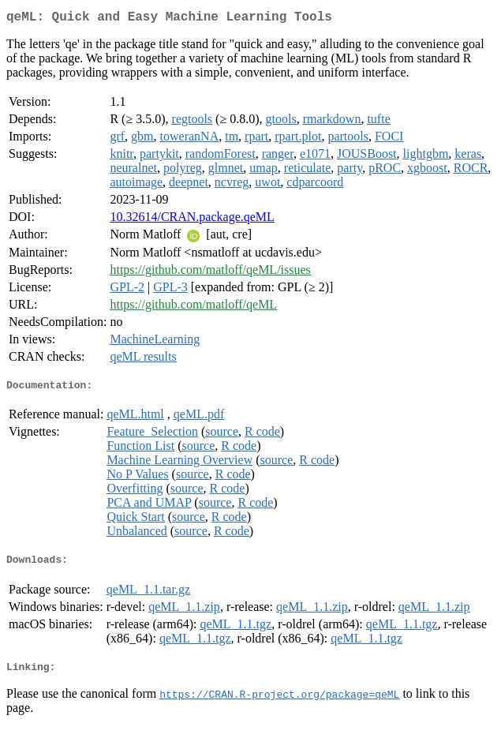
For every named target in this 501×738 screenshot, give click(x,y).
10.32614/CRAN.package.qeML (192, 220)
